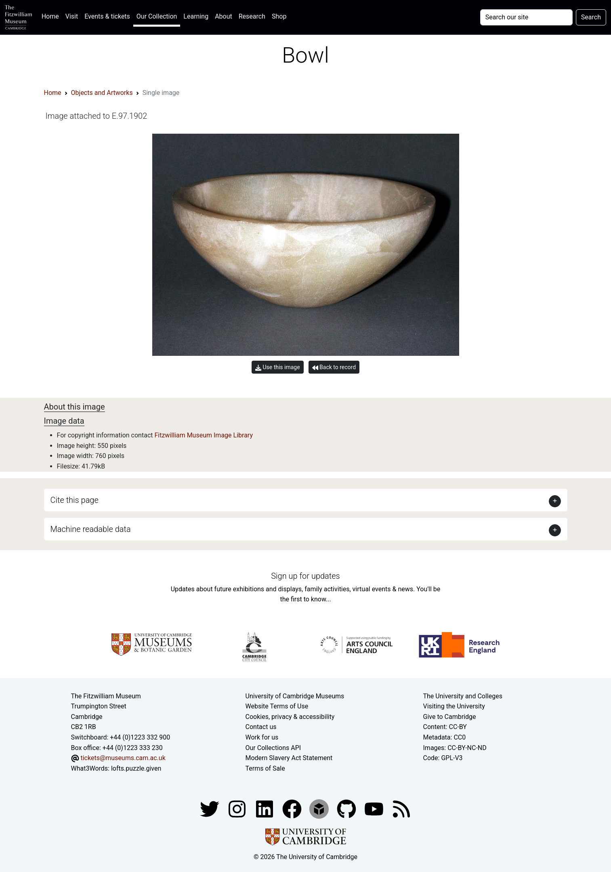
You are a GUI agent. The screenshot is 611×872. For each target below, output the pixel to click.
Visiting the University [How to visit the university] (454, 706)
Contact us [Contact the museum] (261, 727)
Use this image (277, 367)
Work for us (262, 737)
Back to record (334, 367)
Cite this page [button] (74, 500)
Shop (279, 16)
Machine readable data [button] (90, 529)
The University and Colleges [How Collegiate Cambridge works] (462, 696)
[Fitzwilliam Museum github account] (347, 809)
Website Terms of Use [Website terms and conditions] (277, 706)
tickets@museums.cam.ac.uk (122, 758)
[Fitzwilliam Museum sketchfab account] (320, 809)
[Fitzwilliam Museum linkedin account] (293, 809)
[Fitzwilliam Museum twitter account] (210, 809)
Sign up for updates (305, 576)
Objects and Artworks (102, 93)
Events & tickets (107, 16)
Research (252, 16)
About (223, 16)
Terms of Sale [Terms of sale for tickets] (265, 768)
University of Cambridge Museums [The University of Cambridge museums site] (295, 696)
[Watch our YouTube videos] (374, 809)
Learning (195, 16)
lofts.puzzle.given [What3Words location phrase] (136, 768)
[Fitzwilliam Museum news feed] (401, 809)
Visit (71, 16)
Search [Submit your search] (591, 17)
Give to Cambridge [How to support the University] (449, 717)
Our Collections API (273, 748)
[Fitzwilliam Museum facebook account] (265, 809)
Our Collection (156, 16)
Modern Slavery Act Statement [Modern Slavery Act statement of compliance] (289, 758)
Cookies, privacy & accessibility (290, 717)
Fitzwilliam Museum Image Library (203, 435)
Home (52, 15)
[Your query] (526, 17)
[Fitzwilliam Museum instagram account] (238, 809)
